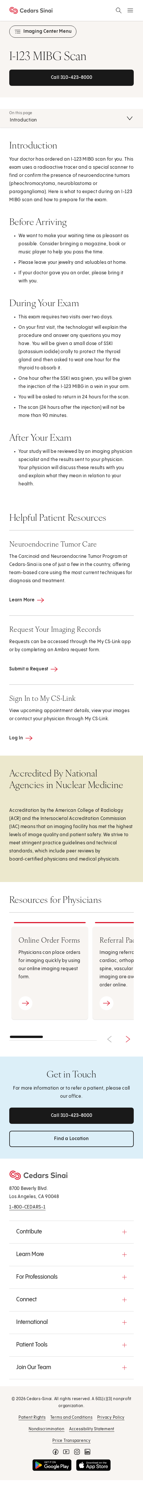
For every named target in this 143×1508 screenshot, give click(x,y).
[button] (71, 1232)
